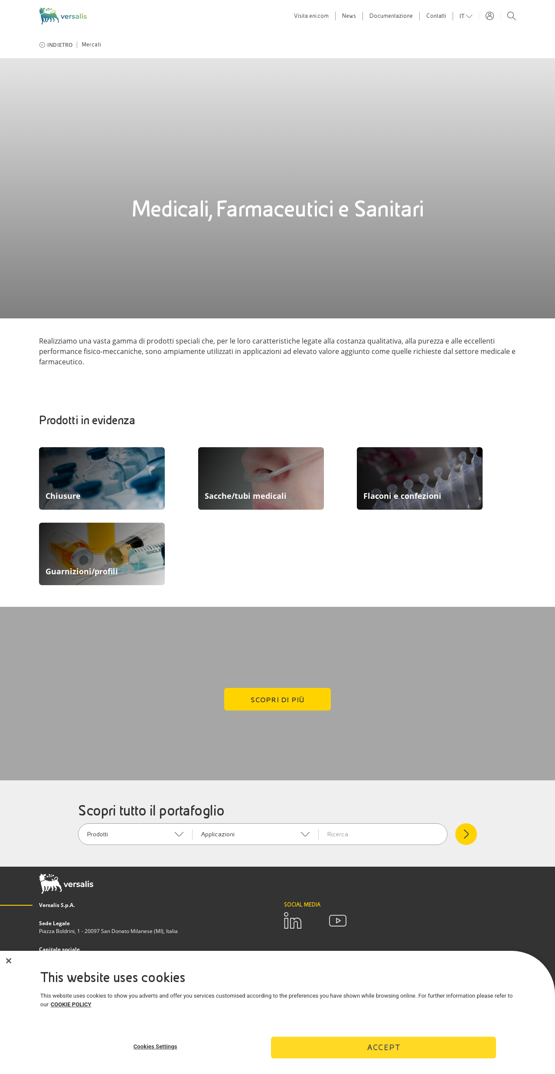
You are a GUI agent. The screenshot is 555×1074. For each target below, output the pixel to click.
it (463, 16)
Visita (311, 16)
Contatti (436, 16)
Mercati (91, 45)
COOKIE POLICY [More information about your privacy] (71, 1004)
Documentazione (391, 16)
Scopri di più (278, 700)
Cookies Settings (155, 1046)
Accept (383, 1047)
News (349, 16)
